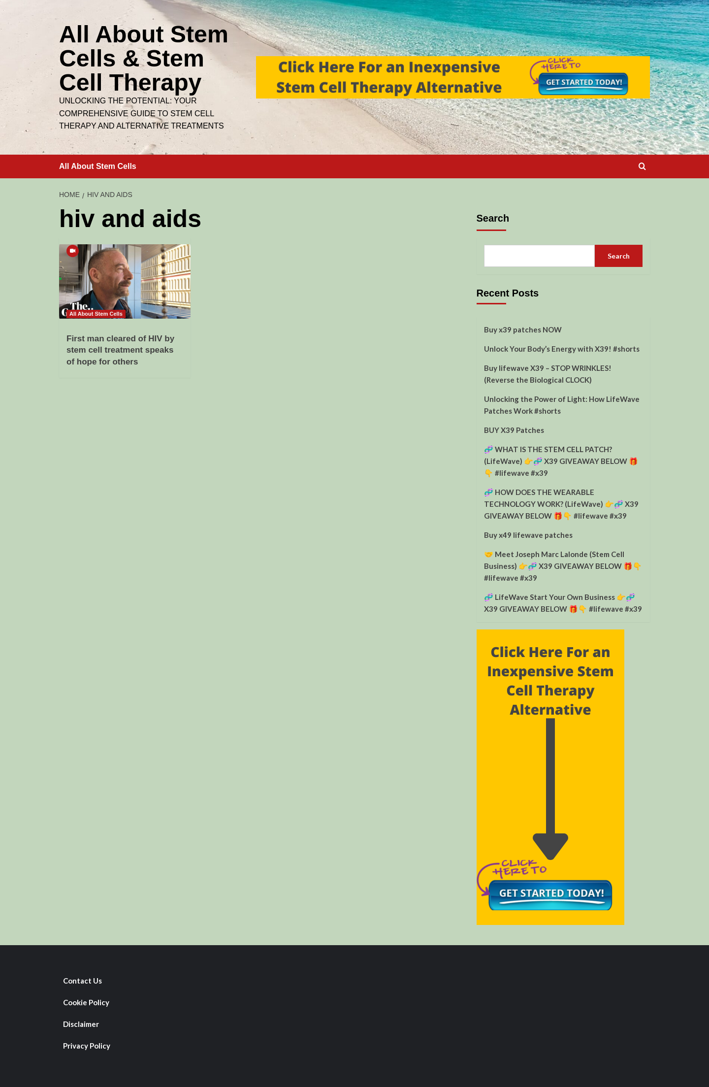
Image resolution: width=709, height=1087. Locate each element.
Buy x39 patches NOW (523, 328)
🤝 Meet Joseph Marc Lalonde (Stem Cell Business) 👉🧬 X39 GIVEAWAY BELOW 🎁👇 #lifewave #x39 (563, 564)
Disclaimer (81, 1022)
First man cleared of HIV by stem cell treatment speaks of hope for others (120, 348)
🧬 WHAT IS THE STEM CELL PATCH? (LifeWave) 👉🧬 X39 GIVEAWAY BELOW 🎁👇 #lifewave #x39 (561, 459)
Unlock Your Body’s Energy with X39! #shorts (562, 347)
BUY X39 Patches (514, 428)
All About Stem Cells (97, 165)
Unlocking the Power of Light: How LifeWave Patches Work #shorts (562, 403)
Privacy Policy (86, 1044)
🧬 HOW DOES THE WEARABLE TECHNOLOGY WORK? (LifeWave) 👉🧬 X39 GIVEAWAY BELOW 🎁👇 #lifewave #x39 (561, 502)
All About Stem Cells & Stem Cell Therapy (143, 57)
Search (493, 216)
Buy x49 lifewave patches (528, 533)
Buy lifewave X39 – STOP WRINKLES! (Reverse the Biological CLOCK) (548, 372)
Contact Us (82, 979)
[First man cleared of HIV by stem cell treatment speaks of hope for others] (125, 280)
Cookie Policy (86, 1000)
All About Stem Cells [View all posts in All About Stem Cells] (96, 312)
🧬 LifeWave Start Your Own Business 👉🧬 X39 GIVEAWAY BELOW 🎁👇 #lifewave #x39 (563, 601)
